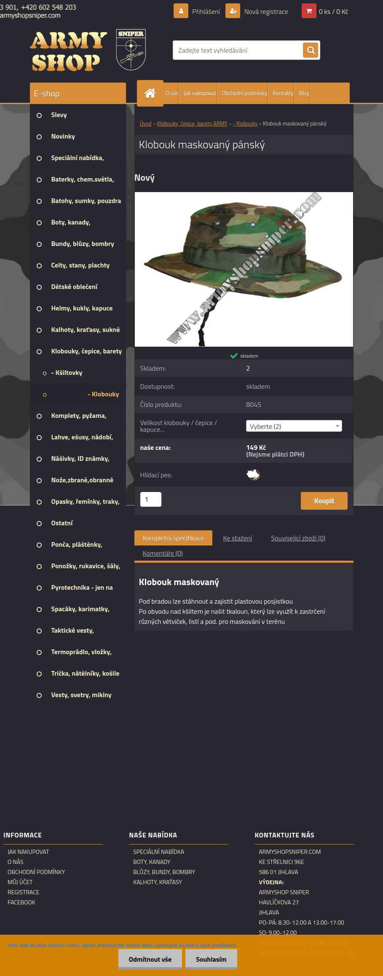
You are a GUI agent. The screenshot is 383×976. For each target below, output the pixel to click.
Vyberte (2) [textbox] (265, 426)
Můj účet (20, 882)
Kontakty (283, 93)
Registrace (23, 892)
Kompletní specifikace (173, 538)
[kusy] (150, 499)
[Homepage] (152, 93)
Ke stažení (237, 538)
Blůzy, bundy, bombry (164, 872)
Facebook (21, 902)
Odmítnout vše (150, 959)
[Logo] (88, 50)
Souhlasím (211, 959)
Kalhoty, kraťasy (157, 882)
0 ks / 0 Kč (333, 11)
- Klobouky (245, 123)
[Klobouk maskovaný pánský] (244, 195)
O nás (172, 93)
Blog (304, 93)
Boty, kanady (151, 862)
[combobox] (294, 426)
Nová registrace (265, 11)
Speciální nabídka (158, 852)
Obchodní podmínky (244, 93)
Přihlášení (206, 11)
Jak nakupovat (200, 93)
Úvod (146, 123)
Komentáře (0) (163, 553)
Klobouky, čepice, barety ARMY (192, 123)
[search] (310, 51)
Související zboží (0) (298, 538)
